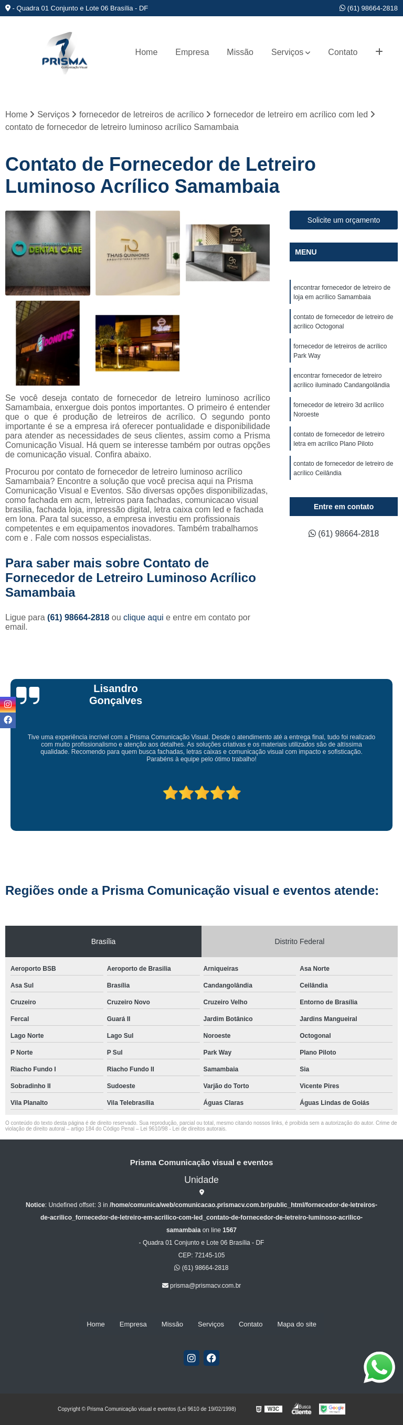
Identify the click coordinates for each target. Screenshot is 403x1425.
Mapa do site (296, 1324)
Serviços (287, 52)
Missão (240, 52)
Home (146, 52)
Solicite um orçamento (343, 220)
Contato (342, 52)
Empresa (192, 52)
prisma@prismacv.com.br (201, 1285)
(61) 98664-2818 (369, 8)
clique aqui (143, 617)
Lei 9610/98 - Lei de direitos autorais (182, 1129)
